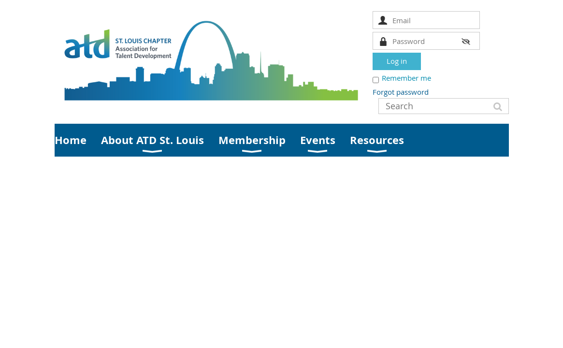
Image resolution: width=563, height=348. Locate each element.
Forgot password (401, 92)
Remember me (406, 78)
